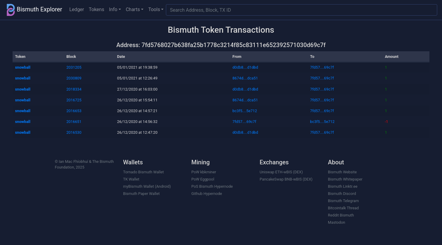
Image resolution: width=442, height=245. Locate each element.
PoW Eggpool (202, 179)
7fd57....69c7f (322, 67)
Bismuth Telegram (343, 201)
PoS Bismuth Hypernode (212, 186)
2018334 (73, 89)
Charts (133, 9)
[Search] (301, 10)
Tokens (96, 9)
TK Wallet (131, 179)
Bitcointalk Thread (343, 208)
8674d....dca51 (245, 78)
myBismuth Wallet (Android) (147, 186)
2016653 (73, 111)
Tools (154, 9)
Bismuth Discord (342, 193)
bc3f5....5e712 (244, 111)
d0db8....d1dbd (245, 67)
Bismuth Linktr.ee (343, 186)
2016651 (73, 121)
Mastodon (336, 222)
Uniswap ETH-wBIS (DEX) (281, 172)
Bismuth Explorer (33, 10)
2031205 (73, 67)
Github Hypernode (206, 193)
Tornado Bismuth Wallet (143, 172)
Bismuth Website (342, 172)
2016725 (73, 100)
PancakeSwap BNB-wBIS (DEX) (286, 179)
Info (113, 9)
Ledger (76, 9)
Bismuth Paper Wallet (141, 193)
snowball (22, 67)
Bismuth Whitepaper (345, 179)
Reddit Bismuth (341, 215)
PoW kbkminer (203, 172)
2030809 (73, 78)
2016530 (73, 132)
